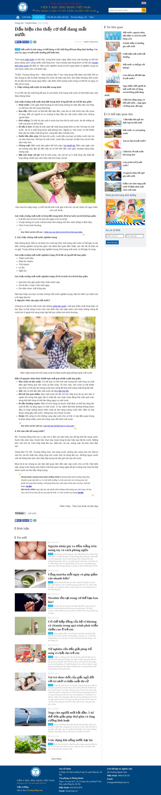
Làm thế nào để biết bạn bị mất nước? (59, 426)
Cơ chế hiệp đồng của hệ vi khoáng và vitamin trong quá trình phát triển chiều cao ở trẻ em (73, 625)
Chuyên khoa (38, 17)
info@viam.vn (71, 791)
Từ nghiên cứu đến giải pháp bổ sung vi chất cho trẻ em (70, 651)
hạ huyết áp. (70, 145)
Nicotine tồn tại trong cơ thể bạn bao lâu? (73, 600)
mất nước (29, 59)
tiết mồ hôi (63, 391)
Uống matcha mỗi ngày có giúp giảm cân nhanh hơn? (72, 576)
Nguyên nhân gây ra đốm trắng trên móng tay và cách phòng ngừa (72, 548)
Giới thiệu (26, 17)
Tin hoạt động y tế (79, 17)
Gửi (17, 42)
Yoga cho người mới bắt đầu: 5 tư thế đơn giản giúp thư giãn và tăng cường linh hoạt (71, 716)
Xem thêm (56, 759)
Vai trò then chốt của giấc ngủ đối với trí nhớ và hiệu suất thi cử (71, 679)
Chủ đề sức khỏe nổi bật (57, 17)
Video (91, 17)
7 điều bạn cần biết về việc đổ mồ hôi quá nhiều (63, 232)
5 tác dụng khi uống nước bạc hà (70, 740)
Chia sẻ (25, 42)
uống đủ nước (59, 306)
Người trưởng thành (91, 42)
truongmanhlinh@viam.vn (118, 782)
